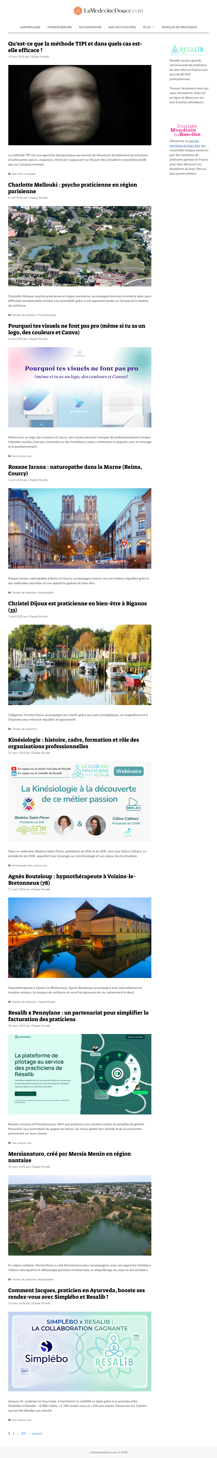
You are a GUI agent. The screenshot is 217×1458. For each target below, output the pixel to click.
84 (24, 1433)
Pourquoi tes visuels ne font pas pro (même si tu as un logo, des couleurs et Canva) (76, 329)
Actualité (30, 174)
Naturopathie (90, 27)
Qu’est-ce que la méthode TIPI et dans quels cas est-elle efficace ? (75, 47)
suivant (35, 1433)
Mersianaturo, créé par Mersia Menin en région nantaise (69, 1157)
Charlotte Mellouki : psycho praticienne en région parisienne (72, 188)
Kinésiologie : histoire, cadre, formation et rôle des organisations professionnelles (73, 743)
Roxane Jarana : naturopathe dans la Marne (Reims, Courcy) (75, 470)
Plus (150, 27)
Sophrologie (30, 27)
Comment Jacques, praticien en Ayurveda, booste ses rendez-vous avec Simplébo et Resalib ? (76, 1294)
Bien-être (17, 174)
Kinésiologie (19, 865)
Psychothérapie (47, 315)
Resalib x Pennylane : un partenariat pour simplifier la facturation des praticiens (78, 1016)
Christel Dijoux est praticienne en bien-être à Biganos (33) (77, 607)
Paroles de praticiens (179, 27)
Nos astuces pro (122, 27)
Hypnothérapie (60, 27)
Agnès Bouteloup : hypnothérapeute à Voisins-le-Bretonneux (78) (72, 880)
